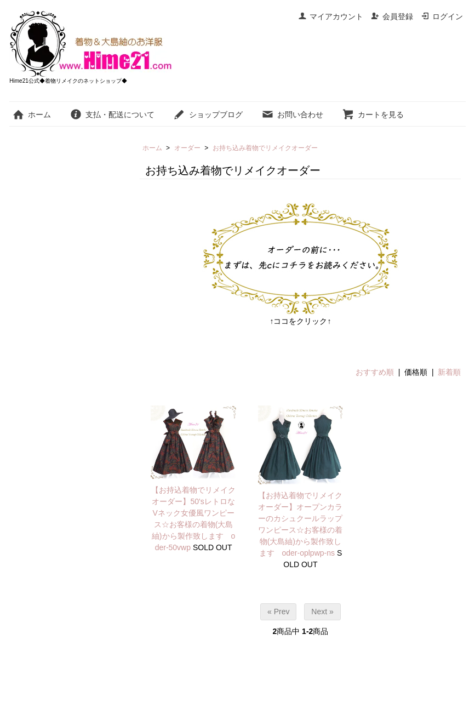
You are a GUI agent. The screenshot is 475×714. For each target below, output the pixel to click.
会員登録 (392, 16)
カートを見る (373, 114)
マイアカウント (330, 16)
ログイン (442, 16)
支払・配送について (112, 114)
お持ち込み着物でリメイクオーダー (265, 148)
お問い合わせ (292, 114)
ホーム (31, 114)
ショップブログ (208, 114)
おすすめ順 (375, 372)
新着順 (449, 372)
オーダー (187, 148)
